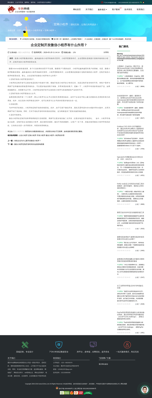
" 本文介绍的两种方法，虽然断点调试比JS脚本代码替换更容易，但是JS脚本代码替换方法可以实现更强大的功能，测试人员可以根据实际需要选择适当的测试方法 (130, 286)
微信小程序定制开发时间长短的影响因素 (29, 144)
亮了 (138, 86)
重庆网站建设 (103, 349)
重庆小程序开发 (24, 52)
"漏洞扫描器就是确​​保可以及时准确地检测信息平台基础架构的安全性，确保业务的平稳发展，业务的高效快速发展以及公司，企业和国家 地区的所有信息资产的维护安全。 (130, 236)
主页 (19, 30)
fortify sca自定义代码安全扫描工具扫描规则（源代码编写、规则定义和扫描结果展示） (130, 205)
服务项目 (102, 10)
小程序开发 (37, 30)
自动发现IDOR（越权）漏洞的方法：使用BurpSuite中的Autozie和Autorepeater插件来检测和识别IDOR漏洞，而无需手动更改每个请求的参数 (130, 120)
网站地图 (124, 373)
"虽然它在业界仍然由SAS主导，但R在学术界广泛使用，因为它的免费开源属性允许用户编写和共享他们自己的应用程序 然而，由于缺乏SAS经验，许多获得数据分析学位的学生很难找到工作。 (130, 313)
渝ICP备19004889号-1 (66, 378)
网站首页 (77, 9)
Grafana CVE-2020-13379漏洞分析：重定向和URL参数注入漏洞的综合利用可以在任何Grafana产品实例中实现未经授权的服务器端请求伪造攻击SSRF (130, 151)
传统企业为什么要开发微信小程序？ (27, 141)
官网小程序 (49, 30)
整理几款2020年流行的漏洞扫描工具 (130, 228)
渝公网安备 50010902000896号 (85, 378)
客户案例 (116, 9)
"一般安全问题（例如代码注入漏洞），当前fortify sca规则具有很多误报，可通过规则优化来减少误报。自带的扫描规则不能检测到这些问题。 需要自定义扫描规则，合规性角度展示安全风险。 (130, 215)
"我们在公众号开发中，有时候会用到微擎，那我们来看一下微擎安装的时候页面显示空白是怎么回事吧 (130, 259)
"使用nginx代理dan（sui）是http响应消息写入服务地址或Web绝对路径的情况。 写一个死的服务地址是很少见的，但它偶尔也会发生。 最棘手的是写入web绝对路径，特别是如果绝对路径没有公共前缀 (130, 184)
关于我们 (89, 9)
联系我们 (140, 9)
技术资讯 (128, 9)
